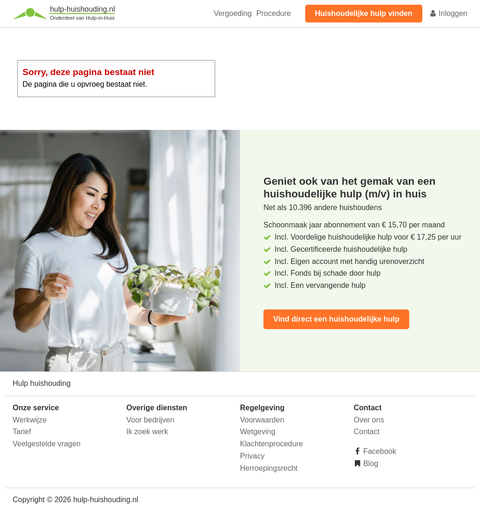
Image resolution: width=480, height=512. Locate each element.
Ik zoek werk (147, 432)
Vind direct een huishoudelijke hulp (336, 319)
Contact (367, 432)
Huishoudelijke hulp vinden (363, 13)
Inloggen (448, 13)
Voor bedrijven (150, 420)
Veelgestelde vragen (47, 444)
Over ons (369, 420)
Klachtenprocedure (271, 444)
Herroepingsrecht (269, 468)
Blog (369, 463)
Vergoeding (233, 13)
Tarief (22, 432)
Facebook (379, 451)
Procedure (273, 13)
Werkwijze (30, 420)
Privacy (252, 456)
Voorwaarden (262, 420)
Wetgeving (257, 432)
